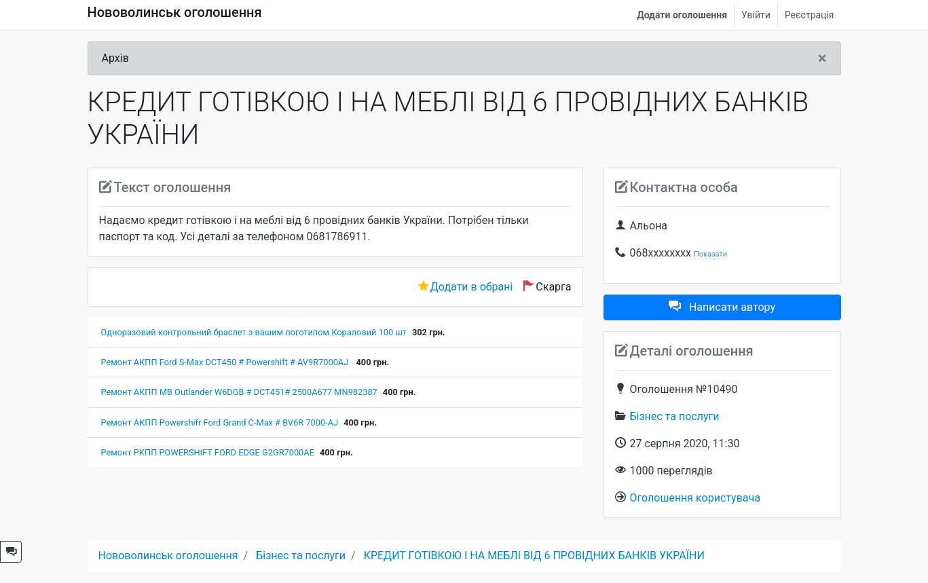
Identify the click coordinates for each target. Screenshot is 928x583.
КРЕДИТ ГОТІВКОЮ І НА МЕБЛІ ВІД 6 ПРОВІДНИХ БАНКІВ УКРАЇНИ (534, 555)
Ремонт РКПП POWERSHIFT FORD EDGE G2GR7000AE (207, 452)
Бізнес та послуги (675, 416)
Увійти (756, 15)
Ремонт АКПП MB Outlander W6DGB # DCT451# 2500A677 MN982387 (239, 392)
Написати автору (722, 307)
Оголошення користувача (695, 497)
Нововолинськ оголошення (175, 12)
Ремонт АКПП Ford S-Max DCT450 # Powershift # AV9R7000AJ (226, 362)
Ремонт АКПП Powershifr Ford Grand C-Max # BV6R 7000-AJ (220, 422)
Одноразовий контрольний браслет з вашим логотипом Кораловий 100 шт (254, 332)
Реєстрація (809, 15)
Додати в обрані (471, 286)
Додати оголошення (682, 15)
